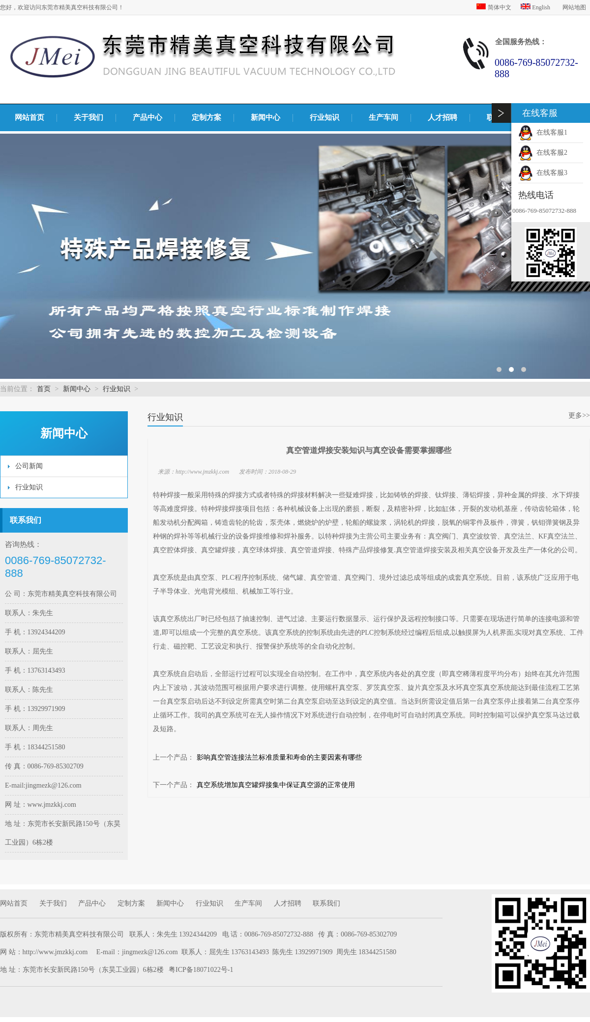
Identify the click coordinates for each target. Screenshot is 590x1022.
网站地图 (574, 7)
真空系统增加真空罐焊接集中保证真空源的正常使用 (276, 785)
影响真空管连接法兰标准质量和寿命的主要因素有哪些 (279, 757)
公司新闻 (29, 466)
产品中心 (147, 117)
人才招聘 (442, 117)
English (536, 7)
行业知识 (324, 117)
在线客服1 (542, 132)
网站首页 (29, 117)
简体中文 (494, 7)
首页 (44, 389)
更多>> (579, 415)
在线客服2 (542, 152)
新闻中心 (265, 117)
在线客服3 (542, 172)
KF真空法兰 (556, 536)
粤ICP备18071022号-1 (201, 969)
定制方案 (206, 117)
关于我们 (88, 117)
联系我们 (326, 903)
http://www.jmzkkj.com (55, 952)
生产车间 (383, 117)
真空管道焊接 (311, 550)
